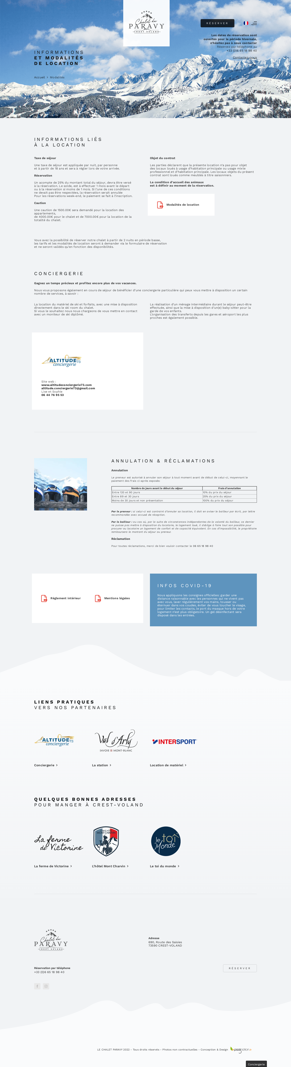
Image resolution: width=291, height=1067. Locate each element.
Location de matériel (166, 765)
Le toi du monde (163, 866)
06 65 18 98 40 (203, 545)
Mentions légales (117, 598)
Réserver (217, 23)
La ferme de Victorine (51, 866)
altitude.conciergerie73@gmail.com (68, 388)
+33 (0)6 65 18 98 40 (242, 50)
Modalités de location (182, 204)
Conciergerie (44, 765)
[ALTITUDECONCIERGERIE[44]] (54, 735)
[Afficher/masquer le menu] (254, 23)
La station (100, 765)
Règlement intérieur (65, 598)
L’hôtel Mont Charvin (108, 866)
